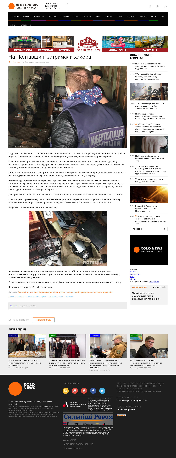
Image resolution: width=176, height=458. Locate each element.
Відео (162, 16)
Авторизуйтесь (44, 320)
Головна (15, 16)
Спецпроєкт (26, 25)
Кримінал (64, 16)
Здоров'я (108, 16)
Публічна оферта (72, 448)
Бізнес (76, 16)
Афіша (13, 25)
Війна (62, 32)
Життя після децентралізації (90, 32)
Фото (153, 16)
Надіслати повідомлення (78, 444)
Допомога (130, 16)
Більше (157, 287)
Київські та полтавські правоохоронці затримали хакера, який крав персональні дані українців (65, 292)
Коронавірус (111, 32)
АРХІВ (13, 32)
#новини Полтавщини (36, 296)
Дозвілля (52, 16)
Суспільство (38, 16)
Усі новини (138, 229)
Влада (26, 16)
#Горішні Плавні (55, 296)
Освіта (119, 16)
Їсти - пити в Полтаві (48, 32)
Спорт (97, 16)
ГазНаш (71, 32)
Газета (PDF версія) (27, 32)
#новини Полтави (16, 296)
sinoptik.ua (154, 281)
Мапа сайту (70, 440)
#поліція (69, 296)
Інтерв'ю (143, 16)
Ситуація (87, 16)
